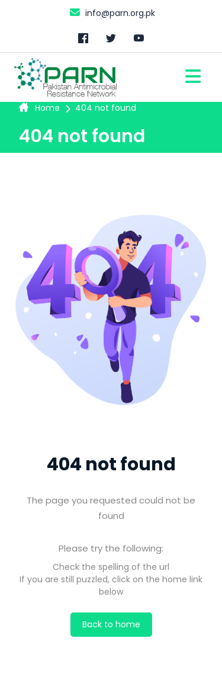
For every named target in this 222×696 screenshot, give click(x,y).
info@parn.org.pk (111, 12)
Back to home (111, 624)
